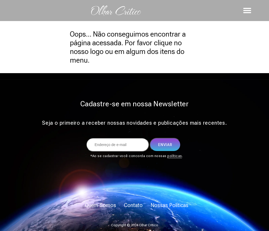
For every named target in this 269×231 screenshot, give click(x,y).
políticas (174, 156)
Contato (133, 205)
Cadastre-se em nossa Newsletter (134, 103)
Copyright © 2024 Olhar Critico (134, 225)
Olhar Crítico (115, 10)
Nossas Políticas (169, 205)
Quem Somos (100, 205)
